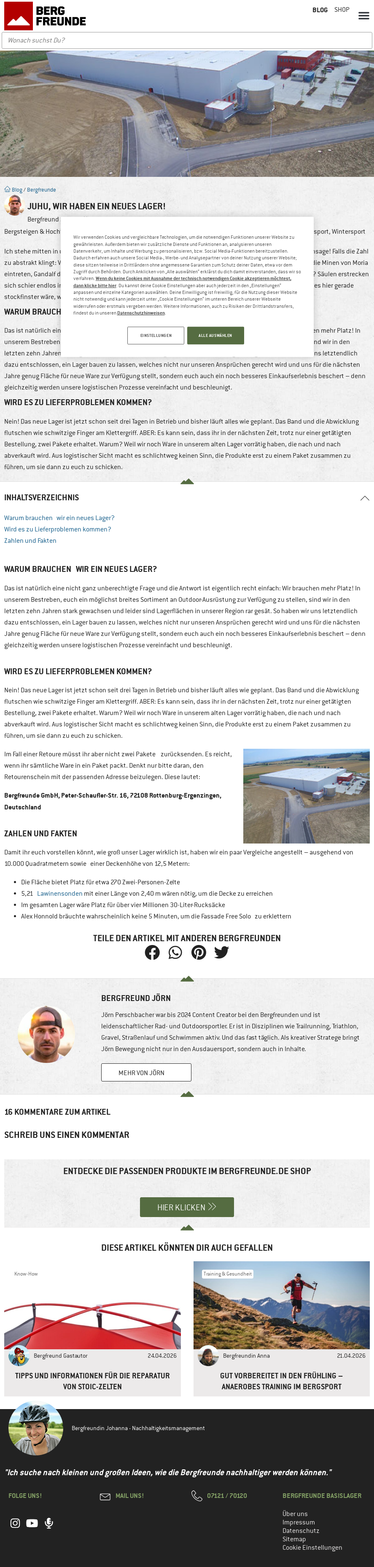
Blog (13, 189)
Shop (342, 9)
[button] (364, 15)
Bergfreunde (41, 189)
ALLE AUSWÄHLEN (215, 335)
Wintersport (349, 231)
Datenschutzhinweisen (141, 312)
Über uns (295, 1514)
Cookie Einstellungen (312, 1547)
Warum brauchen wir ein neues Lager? (59, 518)
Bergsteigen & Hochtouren (41, 231)
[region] (187, 287)
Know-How (26, 1274)
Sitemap (294, 1539)
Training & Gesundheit (228, 1274)
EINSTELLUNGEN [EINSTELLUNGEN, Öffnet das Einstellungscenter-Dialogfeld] (153, 335)
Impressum (299, 1522)
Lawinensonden (60, 893)
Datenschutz (301, 1531)
